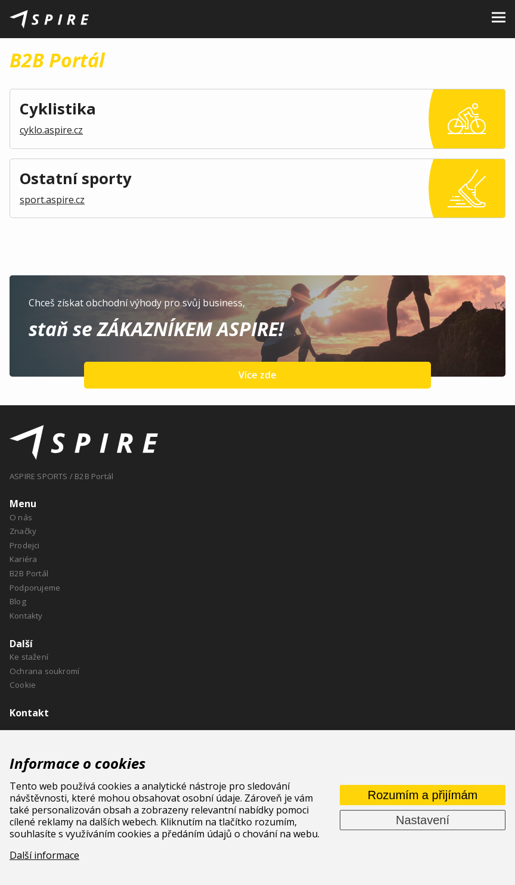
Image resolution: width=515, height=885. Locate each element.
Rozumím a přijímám (422, 795)
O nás (21, 517)
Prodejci (25, 545)
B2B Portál (29, 573)
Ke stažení (29, 656)
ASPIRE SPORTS (39, 476)
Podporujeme (35, 587)
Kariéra (23, 559)
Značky (23, 531)
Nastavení (422, 820)
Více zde (257, 374)
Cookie (23, 684)
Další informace (44, 855)
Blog (18, 601)
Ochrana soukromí (44, 671)
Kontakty (26, 615)
